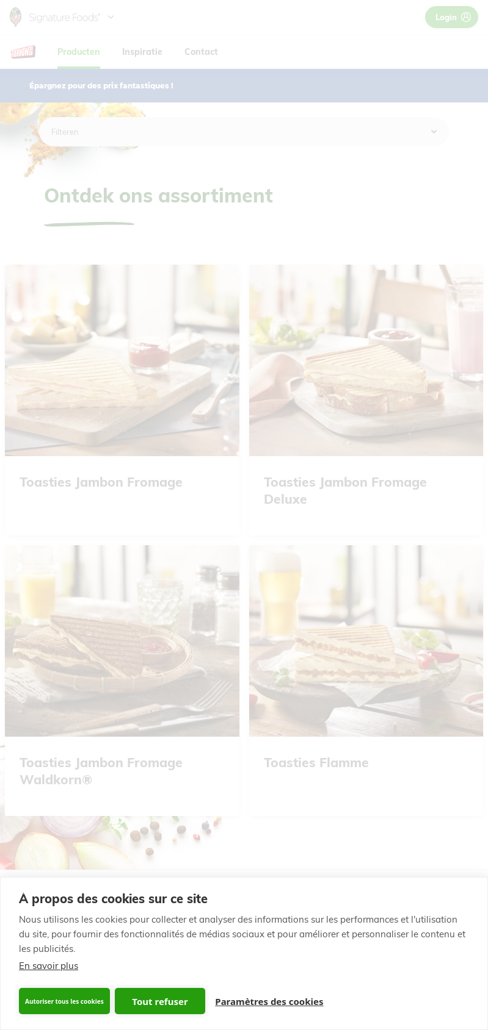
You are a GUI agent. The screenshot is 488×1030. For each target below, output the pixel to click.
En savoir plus (48, 965)
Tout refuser (160, 1001)
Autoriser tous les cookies (64, 1001)
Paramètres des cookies (269, 1001)
